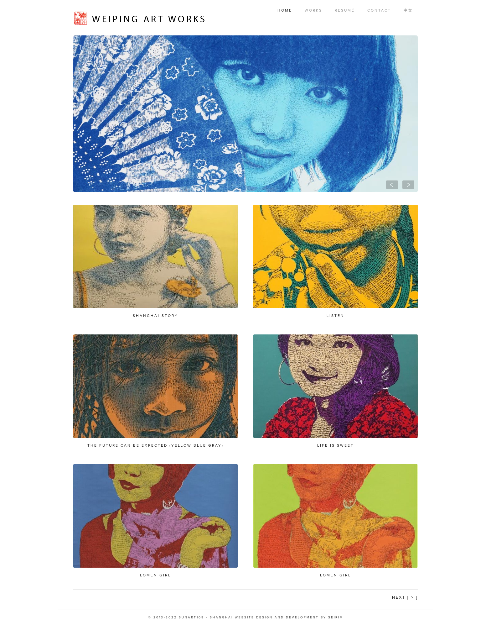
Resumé (345, 10)
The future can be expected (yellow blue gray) (155, 445)
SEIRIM (335, 617)
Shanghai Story (155, 315)
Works (313, 10)
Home (284, 10)
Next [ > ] (405, 597)
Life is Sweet (335, 445)
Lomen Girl (155, 575)
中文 (408, 10)
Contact (379, 10)
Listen (335, 315)
